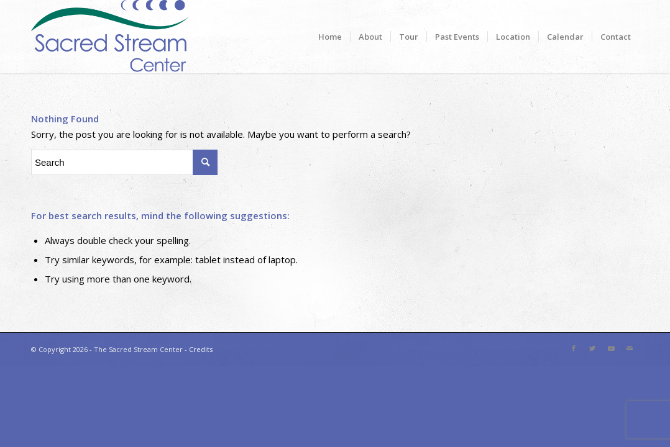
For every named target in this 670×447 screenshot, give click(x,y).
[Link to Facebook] (573, 348)
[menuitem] (330, 36)
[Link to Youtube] (611, 348)
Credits (201, 349)
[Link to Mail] (629, 348)
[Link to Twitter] (592, 348)
